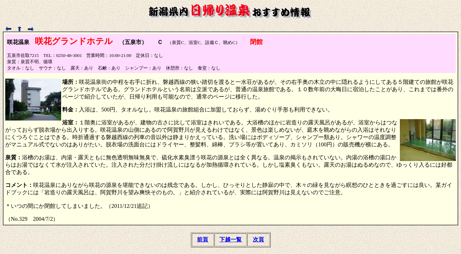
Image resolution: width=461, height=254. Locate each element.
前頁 (202, 239)
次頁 (258, 239)
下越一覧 (230, 239)
